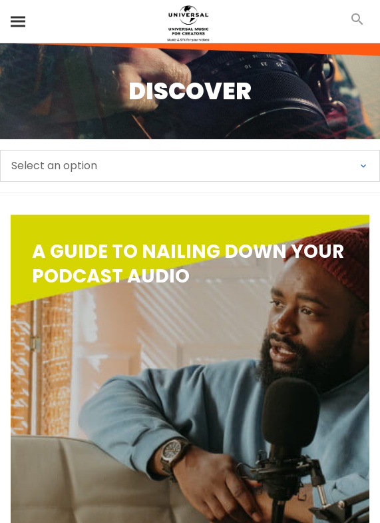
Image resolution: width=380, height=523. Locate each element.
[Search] (19, 21)
